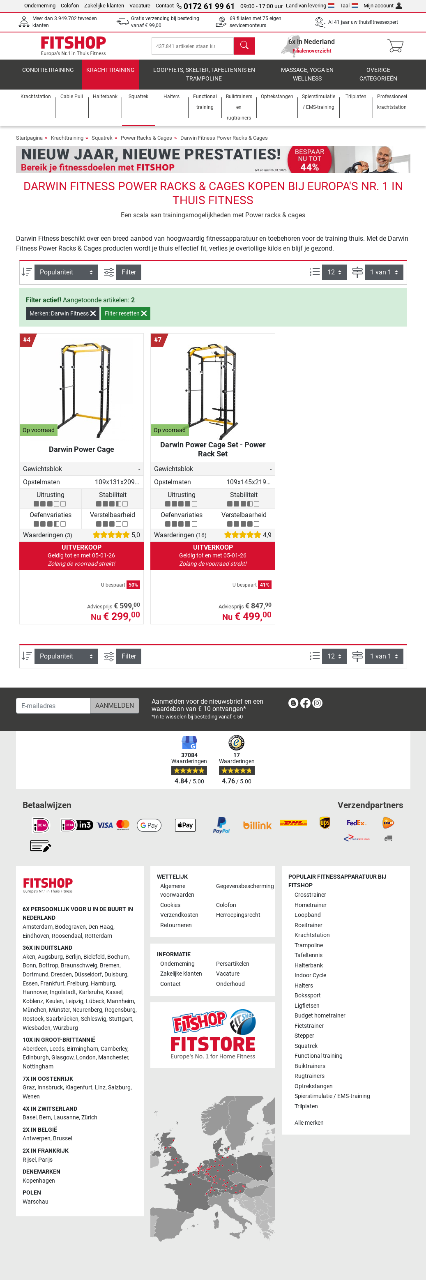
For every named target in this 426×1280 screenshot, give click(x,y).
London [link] (86, 1057)
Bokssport (308, 995)
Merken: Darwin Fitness (63, 319)
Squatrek (102, 143)
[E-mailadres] (53, 706)
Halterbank (309, 965)
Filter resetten (126, 319)
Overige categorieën (378, 80)
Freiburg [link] (77, 983)
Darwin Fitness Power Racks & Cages (224, 143)
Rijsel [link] (29, 1159)
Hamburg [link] (103, 983)
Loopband (308, 915)
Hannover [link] (35, 992)
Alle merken (309, 1122)
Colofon (70, 5)
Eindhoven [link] (36, 935)
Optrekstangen (314, 1086)
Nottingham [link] (38, 1066)
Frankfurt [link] (52, 983)
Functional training (319, 1055)
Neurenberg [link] (87, 1009)
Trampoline (309, 945)
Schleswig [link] (93, 1018)
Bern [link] (45, 1117)
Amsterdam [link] (38, 926)
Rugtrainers (310, 1076)
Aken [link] (29, 956)
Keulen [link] (54, 1001)
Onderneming (39, 5)
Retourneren (176, 925)
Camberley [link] (114, 1048)
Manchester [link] (113, 1057)
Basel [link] (30, 1117)
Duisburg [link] (115, 974)
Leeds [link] (56, 1048)
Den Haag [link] (100, 926)
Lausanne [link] (66, 1117)
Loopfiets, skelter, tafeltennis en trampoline (204, 80)
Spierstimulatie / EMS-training (332, 1096)
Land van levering (310, 5)
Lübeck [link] (95, 1001)
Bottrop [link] (48, 965)
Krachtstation (312, 935)
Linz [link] (100, 1087)
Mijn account (383, 5)
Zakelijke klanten (104, 5)
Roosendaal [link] (67, 935)
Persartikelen (232, 963)
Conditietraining (48, 75)
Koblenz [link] (33, 1001)
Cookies (170, 905)
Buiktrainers (310, 1066)
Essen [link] (30, 983)
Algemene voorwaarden (177, 891)
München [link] (34, 1009)
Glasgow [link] (62, 1057)
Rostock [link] (33, 1018)
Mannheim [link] (120, 1001)
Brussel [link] (62, 1138)
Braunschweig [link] (79, 965)
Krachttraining (110, 75)
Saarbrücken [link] (62, 1018)
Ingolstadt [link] (63, 992)
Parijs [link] (45, 1159)
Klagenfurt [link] (78, 1087)
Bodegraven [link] (70, 926)
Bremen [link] (110, 965)
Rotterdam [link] (98, 935)
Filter (129, 278)
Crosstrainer (310, 894)
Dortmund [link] (35, 974)
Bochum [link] (118, 956)
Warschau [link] (35, 1201)
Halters (304, 985)
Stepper (304, 1035)
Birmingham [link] (82, 1048)
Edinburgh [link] (36, 1057)
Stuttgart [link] (120, 1018)
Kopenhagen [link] (39, 1180)
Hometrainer (311, 905)
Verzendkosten (179, 915)
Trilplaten (306, 1106)
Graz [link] (29, 1087)
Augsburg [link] (50, 956)
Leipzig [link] (74, 1001)
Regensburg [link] (120, 1009)
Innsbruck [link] (50, 1087)
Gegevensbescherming (240, 886)
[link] (293, 705)
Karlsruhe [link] (90, 992)
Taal (349, 5)
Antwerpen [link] (37, 1138)
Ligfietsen (307, 1005)
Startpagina (29, 143)
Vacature (139, 5)
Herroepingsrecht (238, 915)
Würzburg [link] (65, 1027)
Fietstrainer (309, 1025)
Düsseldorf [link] (88, 974)
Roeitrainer (308, 925)
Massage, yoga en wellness (307, 80)
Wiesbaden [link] (37, 1027)
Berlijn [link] (73, 956)
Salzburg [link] (119, 1087)
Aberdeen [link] (35, 1048)
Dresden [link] (61, 974)
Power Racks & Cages (146, 143)
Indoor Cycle (310, 975)
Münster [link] (59, 1009)
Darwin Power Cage (81, 455)
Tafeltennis (308, 955)
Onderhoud (230, 984)
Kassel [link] (114, 992)
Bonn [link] (29, 965)
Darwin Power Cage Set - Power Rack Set (213, 455)
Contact (165, 5)
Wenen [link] (31, 1096)
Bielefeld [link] (94, 956)
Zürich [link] (89, 1117)
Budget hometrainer (320, 1015)
